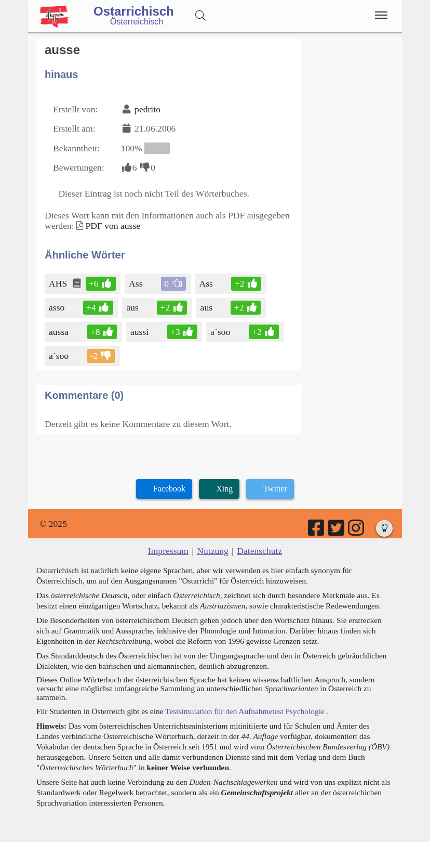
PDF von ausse (112, 226)
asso (57, 307)
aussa (59, 332)
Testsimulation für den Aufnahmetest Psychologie (245, 711)
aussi (140, 332)
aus (133, 307)
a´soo (221, 332)
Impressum (168, 551)
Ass (136, 283)
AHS (59, 283)
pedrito (147, 109)
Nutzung (213, 551)
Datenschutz (259, 551)
